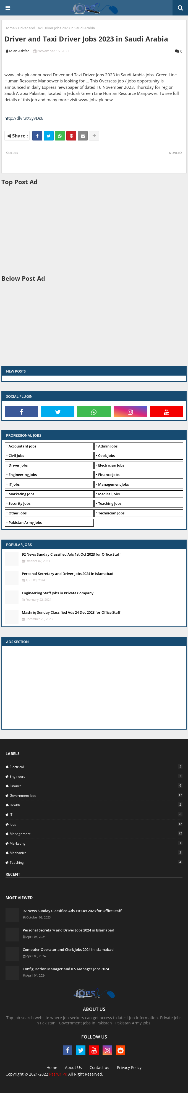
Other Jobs (18, 513)
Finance (96, 785)
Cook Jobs (106, 455)
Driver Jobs (18, 465)
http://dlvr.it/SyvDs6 (23, 118)
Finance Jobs (108, 474)
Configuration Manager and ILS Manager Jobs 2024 (66, 968)
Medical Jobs (109, 493)
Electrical (96, 766)
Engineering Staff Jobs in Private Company (57, 592)
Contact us (99, 1067)
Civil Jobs (16, 455)
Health (96, 804)
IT (96, 814)
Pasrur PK (58, 1074)
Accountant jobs (22, 446)
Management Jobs (113, 484)
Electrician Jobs (111, 465)
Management (96, 833)
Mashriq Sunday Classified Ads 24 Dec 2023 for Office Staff (71, 612)
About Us (73, 1067)
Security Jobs (19, 503)
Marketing (96, 843)
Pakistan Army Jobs (25, 522)
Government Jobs (96, 795)
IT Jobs (14, 484)
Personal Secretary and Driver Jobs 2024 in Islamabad (67, 573)
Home (9, 27)
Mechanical (96, 852)
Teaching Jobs (109, 503)
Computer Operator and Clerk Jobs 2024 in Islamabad (68, 949)
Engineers (96, 776)
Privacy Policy (129, 1067)
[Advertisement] (94, 229)
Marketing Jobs (21, 493)
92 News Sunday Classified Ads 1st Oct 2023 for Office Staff (71, 554)
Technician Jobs (111, 513)
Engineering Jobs (23, 474)
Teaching (96, 862)
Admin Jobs (108, 446)
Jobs (96, 824)
